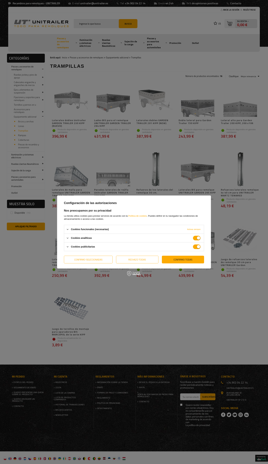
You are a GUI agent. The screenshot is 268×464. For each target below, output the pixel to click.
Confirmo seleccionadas (88, 259)
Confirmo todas (182, 259)
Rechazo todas (137, 259)
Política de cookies (137, 216)
